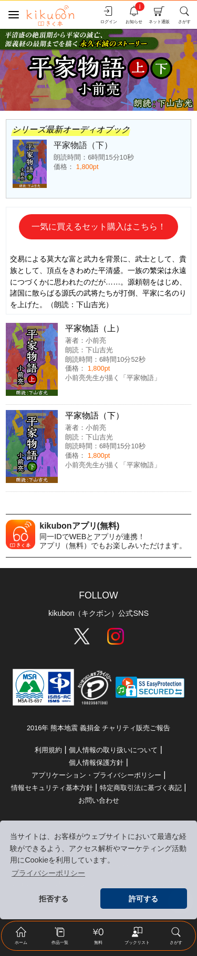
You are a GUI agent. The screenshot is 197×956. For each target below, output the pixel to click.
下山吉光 (99, 350)
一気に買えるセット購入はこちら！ (99, 226)
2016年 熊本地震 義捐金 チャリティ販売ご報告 (98, 728)
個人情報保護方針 (96, 762)
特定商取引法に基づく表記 (141, 788)
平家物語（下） (94, 415)
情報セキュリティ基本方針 (52, 788)
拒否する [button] (53, 899)
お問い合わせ (98, 800)
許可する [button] (143, 899)
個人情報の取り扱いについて (113, 750)
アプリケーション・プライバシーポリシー (96, 775)
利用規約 (48, 750)
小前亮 (96, 340)
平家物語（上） (94, 328)
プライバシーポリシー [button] (48, 873)
